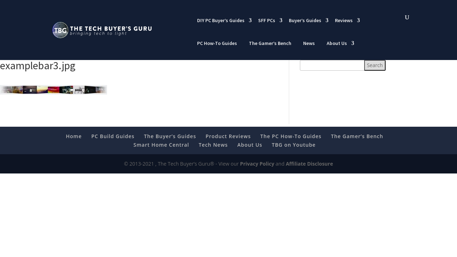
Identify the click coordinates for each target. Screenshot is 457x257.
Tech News (213, 144)
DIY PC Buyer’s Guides (221, 20)
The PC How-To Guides (290, 136)
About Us (337, 43)
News (309, 43)
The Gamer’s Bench (270, 43)
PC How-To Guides (217, 43)
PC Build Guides (113, 136)
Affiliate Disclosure (309, 163)
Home (74, 136)
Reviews (344, 20)
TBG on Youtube (294, 144)
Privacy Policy (257, 163)
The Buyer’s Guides (170, 136)
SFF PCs (266, 20)
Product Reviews (228, 136)
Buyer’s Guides (305, 20)
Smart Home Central (161, 144)
